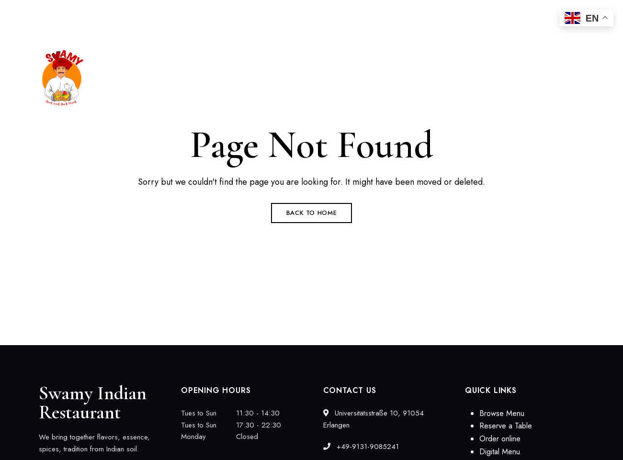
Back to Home (311, 212)
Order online (500, 438)
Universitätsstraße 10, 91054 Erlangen (97, 13)
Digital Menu (499, 451)
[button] (542, 78)
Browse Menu (501, 413)
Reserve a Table (505, 425)
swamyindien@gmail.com (520, 13)
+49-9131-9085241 (361, 446)
